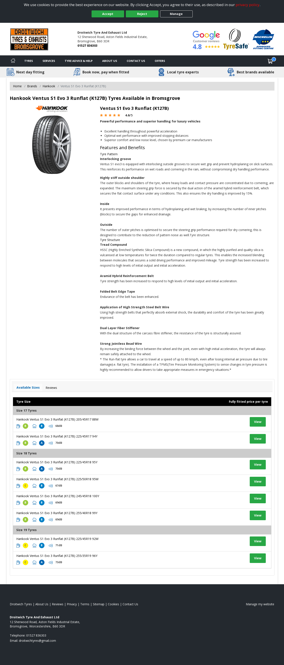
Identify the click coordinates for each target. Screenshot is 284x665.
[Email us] (37, 641)
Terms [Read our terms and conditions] (84, 604)
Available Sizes (28, 387)
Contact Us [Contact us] (136, 61)
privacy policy (247, 4)
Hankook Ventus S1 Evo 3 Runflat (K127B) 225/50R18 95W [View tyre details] (57, 479)
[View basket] (270, 61)
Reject (142, 14)
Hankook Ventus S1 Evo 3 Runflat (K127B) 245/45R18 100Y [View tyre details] (57, 496)
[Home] (13, 61)
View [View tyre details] (257, 422)
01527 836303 (87, 45)
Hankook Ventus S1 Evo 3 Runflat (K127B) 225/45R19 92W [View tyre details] (57, 539)
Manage (176, 14)
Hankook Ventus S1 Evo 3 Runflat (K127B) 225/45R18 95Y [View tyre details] (56, 462)
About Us (109, 61)
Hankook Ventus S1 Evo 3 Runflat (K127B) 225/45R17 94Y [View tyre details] (56, 436)
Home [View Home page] (17, 86)
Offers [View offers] (160, 61)
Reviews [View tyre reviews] (51, 388)
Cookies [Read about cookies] (113, 604)
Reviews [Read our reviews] (57, 604)
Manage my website (260, 604)
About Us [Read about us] (41, 604)
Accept (107, 14)
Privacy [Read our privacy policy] (72, 604)
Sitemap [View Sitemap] (98, 604)
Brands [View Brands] (32, 86)
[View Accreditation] (236, 39)
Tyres (28, 61)
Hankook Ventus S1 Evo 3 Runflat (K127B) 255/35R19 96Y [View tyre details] (56, 556)
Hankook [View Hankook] (49, 86)
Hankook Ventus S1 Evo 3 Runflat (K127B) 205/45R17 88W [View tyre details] (57, 419)
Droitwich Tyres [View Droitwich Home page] (21, 604)
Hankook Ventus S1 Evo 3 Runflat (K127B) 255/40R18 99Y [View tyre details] (56, 513)
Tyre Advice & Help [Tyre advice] (79, 61)
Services (49, 61)
